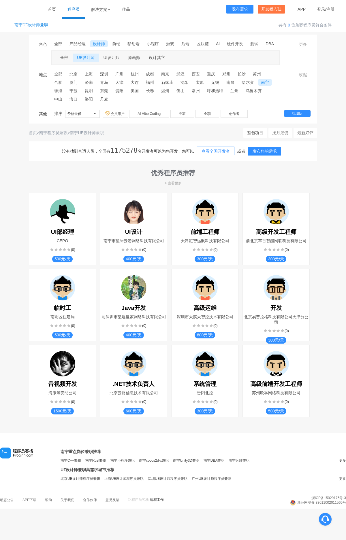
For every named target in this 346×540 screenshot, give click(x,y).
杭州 (135, 74)
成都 (150, 74)
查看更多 (173, 183)
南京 (165, 74)
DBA (270, 43)
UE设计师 (86, 57)
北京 (73, 74)
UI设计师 (111, 57)
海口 (73, 99)
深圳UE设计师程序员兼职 (167, 479)
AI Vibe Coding (149, 114)
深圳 (104, 74)
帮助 (48, 500)
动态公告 (7, 500)
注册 (330, 9)
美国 (135, 90)
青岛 (104, 82)
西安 (196, 74)
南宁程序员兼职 (53, 132)
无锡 (215, 82)
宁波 (73, 90)
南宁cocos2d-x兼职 (154, 460)
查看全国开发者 (216, 151)
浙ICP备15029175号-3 (328, 498)
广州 (119, 74)
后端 (185, 43)
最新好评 (305, 132)
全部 (58, 43)
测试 (254, 43)
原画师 (134, 57)
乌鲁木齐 (254, 90)
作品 (126, 9)
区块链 (203, 43)
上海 (89, 74)
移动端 (133, 43)
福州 (150, 82)
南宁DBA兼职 (214, 460)
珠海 (58, 90)
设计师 (99, 43)
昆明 (89, 90)
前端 (116, 43)
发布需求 (240, 9)
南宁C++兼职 (71, 460)
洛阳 (89, 99)
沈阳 (184, 82)
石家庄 (167, 82)
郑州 (226, 74)
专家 (182, 114)
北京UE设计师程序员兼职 (80, 479)
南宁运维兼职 (239, 460)
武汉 (180, 74)
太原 (200, 82)
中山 (58, 99)
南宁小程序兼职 (122, 460)
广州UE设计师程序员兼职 (211, 479)
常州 (196, 90)
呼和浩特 (215, 90)
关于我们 (67, 500)
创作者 (234, 114)
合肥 (58, 82)
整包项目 (255, 132)
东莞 (104, 90)
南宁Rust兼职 (95, 460)
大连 (135, 82)
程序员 (73, 9)
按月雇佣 (280, 132)
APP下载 (29, 500)
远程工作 (157, 500)
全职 (207, 114)
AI (218, 43)
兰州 (234, 90)
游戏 (170, 43)
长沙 (242, 74)
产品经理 (77, 43)
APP (302, 9)
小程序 (153, 43)
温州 (165, 90)
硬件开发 (235, 43)
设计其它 (157, 57)
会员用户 (115, 113)
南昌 (230, 82)
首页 (52, 9)
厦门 (73, 82)
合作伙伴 (90, 500)
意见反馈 (112, 500)
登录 (321, 9)
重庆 (211, 74)
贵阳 (119, 90)
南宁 (265, 82)
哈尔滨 (248, 82)
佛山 (180, 90)
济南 (89, 82)
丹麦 (104, 99)
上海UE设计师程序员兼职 (124, 479)
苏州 (257, 74)
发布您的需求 (265, 151)
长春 (150, 90)
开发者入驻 (271, 9)
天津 (119, 82)
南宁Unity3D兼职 (186, 460)
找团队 (297, 113)
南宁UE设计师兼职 (31, 25)
